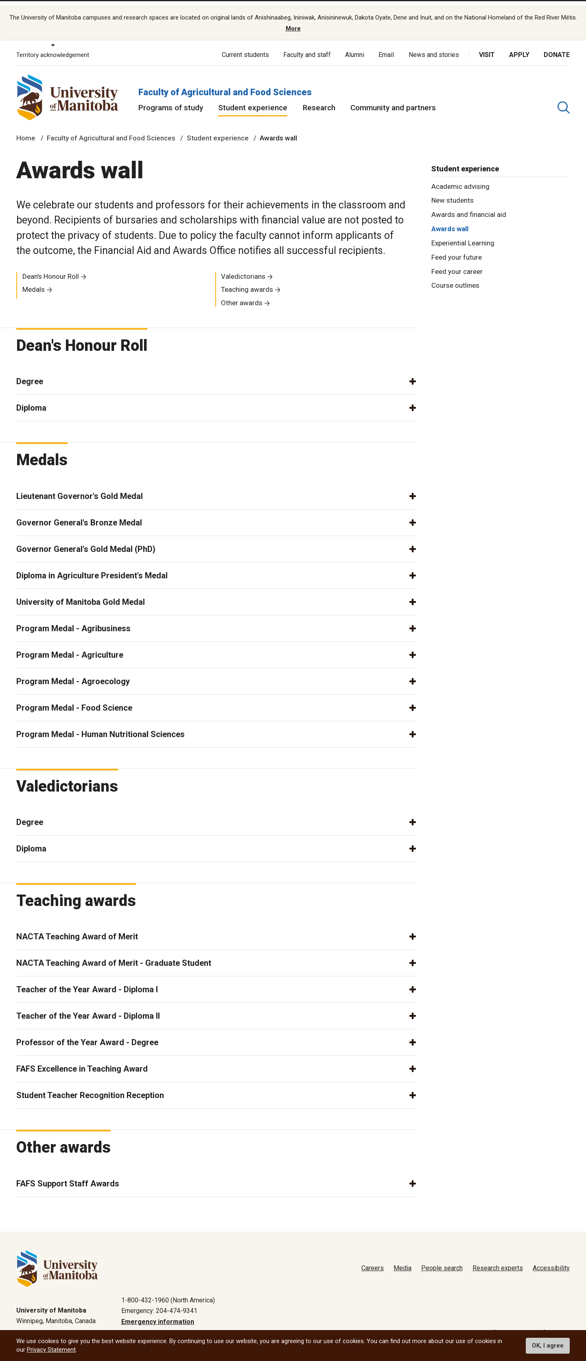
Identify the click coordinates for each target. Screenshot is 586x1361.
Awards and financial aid (468, 207)
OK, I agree (548, 1345)
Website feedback (543, 1326)
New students (452, 193)
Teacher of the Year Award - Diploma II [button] (88, 1009)
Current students (245, 48)
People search (442, 1261)
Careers (372, 1261)
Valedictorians (243, 269)
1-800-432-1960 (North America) (168, 1293)
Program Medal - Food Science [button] (74, 700)
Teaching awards (247, 282)
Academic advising (460, 179)
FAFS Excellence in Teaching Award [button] (82, 1062)
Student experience (252, 100)
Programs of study (170, 100)
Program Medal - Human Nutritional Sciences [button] (100, 727)
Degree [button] (29, 374)
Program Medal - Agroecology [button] (73, 674)
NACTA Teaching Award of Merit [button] (77, 929)
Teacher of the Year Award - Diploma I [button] (87, 982)
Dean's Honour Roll (50, 269)
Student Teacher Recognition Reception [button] (90, 1088)
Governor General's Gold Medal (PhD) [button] (85, 542)
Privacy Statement (51, 1349)
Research (319, 100)
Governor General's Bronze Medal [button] (79, 515)
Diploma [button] (31, 401)
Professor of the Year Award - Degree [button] (87, 1035)
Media (402, 1261)
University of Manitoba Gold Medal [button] (80, 595)
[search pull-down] (564, 100)
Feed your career (457, 264)
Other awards (241, 296)
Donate (557, 48)
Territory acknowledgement (52, 48)
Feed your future (456, 250)
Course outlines (455, 278)
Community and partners (393, 100)
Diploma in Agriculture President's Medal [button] (92, 568)
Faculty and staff (307, 48)
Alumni (354, 48)
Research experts (497, 1261)
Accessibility (551, 1261)
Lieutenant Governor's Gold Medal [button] (79, 489)
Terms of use (488, 1326)
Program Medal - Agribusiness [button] (73, 621)
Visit (487, 48)
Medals (33, 282)
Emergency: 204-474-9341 (159, 1304)
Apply (519, 48)
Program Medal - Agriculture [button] (69, 647)
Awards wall (449, 222)
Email (386, 48)
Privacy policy (440, 1326)
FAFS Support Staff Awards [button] (67, 1176)
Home (25, 131)
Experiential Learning (462, 236)
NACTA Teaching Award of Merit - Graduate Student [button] (113, 956)
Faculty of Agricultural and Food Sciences (225, 85)
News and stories (434, 48)
